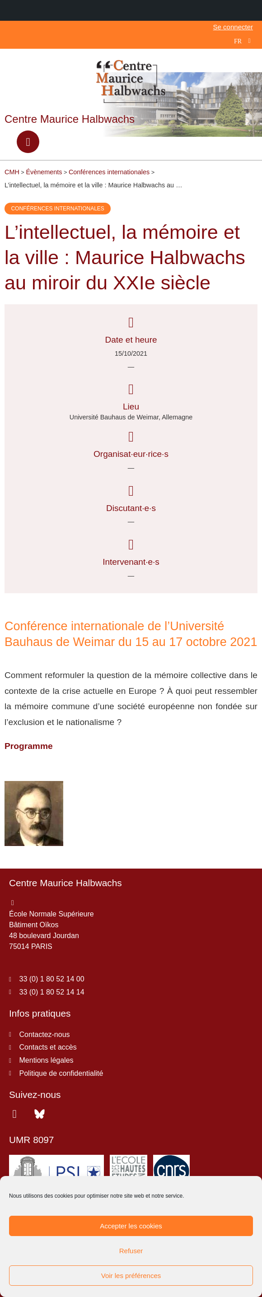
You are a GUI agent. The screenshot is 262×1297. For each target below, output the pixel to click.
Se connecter (233, 27)
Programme (29, 746)
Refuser (131, 1251)
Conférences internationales (57, 208)
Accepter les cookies (131, 1226)
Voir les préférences (131, 1275)
